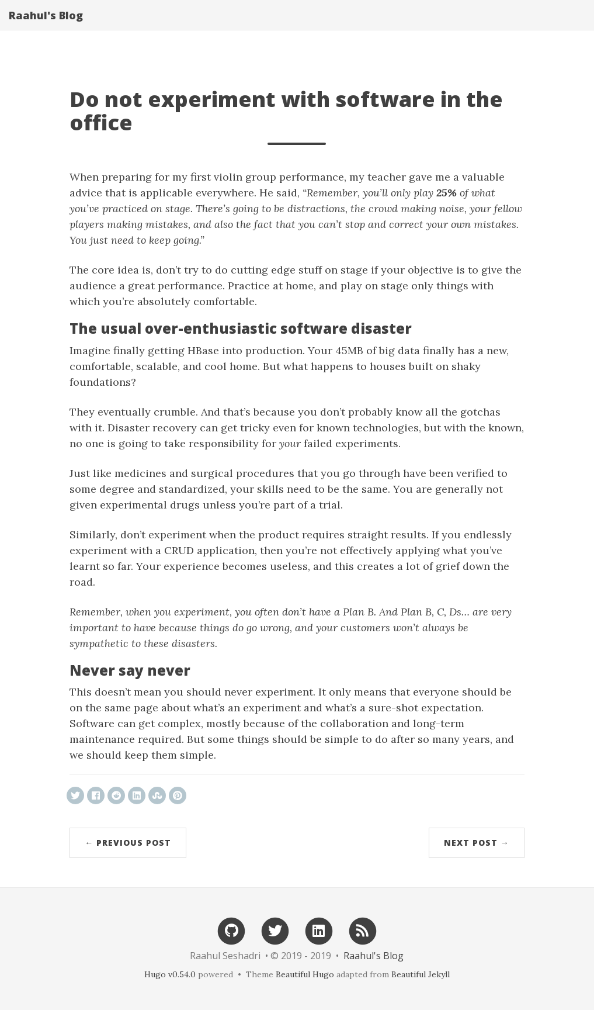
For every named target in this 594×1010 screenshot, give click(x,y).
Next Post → (476, 842)
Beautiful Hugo (305, 974)
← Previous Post (128, 842)
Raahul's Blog (46, 26)
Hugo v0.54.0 (170, 974)
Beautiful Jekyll (420, 974)
